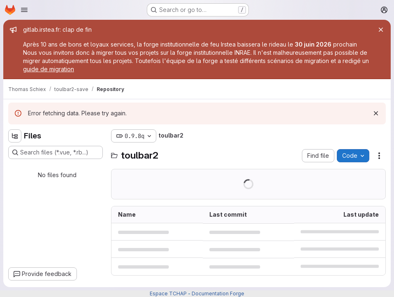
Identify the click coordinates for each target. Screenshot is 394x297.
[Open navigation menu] (24, 9)
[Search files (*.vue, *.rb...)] (55, 152)
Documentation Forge (218, 293)
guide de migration (48, 68)
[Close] (381, 30)
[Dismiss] (376, 113)
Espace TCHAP (168, 293)
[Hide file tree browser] (14, 136)
